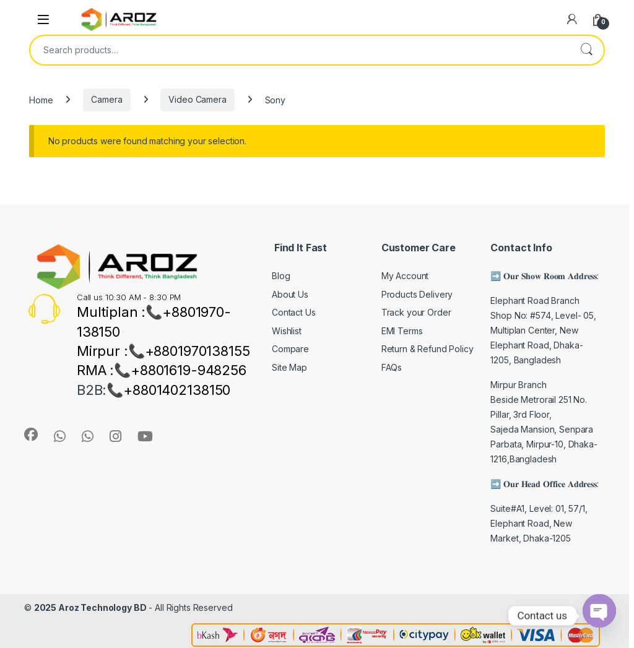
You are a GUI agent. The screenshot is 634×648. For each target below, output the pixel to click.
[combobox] (299, 50)
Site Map (289, 367)
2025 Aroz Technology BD (90, 607)
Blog (281, 275)
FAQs (391, 367)
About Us (290, 294)
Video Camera (197, 99)
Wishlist (287, 331)
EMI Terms (402, 331)
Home (41, 99)
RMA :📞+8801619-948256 (161, 370)
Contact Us (294, 312)
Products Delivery (417, 294)
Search (586, 50)
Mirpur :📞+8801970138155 (163, 351)
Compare (290, 348)
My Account (405, 275)
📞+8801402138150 (168, 390)
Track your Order (416, 312)
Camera (106, 99)
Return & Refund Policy (427, 348)
